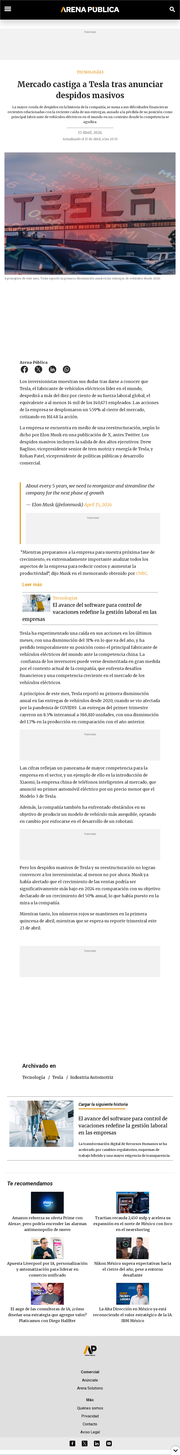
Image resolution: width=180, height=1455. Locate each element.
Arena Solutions (90, 1388)
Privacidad (90, 1416)
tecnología (33, 1077)
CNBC (141, 573)
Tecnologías (90, 72)
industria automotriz (91, 1077)
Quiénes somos (90, 1408)
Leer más (32, 584)
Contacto (90, 1424)
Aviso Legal (90, 1432)
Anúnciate (90, 1380)
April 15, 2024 (98, 504)
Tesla (57, 1077)
